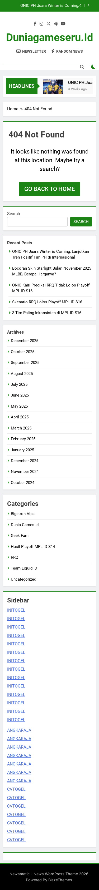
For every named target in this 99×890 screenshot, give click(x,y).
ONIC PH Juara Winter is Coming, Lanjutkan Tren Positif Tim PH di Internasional (49, 6)
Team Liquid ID (24, 568)
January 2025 (22, 450)
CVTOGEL (16, 789)
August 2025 (22, 373)
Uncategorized (23, 579)
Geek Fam (20, 535)
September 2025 (25, 362)
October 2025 (22, 351)
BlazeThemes (60, 880)
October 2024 (22, 482)
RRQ (14, 557)
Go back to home (49, 189)
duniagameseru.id (49, 37)
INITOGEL (16, 610)
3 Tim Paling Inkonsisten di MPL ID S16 (46, 312)
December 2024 (24, 460)
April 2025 (20, 417)
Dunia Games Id (25, 524)
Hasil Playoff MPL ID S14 (33, 546)
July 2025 (19, 384)
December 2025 (24, 340)
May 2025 (19, 406)
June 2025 (20, 395)
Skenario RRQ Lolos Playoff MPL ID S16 (47, 302)
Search (13, 213)
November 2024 (25, 471)
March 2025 (21, 428)
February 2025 (23, 439)
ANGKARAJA (19, 730)
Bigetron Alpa (23, 513)
